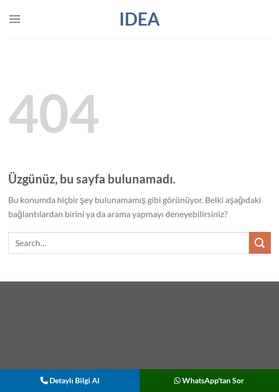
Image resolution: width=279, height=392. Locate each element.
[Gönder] (260, 242)
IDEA (139, 19)
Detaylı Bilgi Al (70, 380)
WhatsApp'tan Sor (209, 380)
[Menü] (14, 18)
